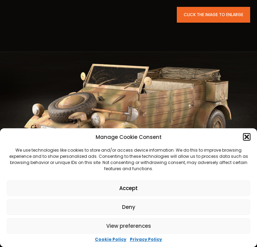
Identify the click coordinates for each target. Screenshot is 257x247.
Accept (128, 188)
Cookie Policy (110, 239)
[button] (246, 136)
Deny (128, 207)
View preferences (128, 226)
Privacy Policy (146, 239)
